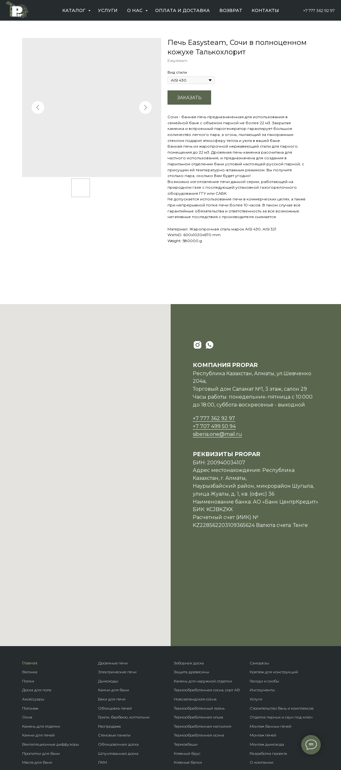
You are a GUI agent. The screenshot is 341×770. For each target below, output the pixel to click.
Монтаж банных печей (270, 637)
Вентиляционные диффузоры (50, 655)
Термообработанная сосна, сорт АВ (207, 601)
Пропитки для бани (41, 665)
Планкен (106, 701)
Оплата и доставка (182, 10)
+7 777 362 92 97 (319, 10)
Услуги (108, 10)
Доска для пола (36, 601)
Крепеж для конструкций (274, 583)
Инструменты (262, 601)
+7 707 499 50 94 (214, 426)
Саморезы (259, 574)
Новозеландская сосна (195, 610)
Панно (104, 683)
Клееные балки (188, 673)
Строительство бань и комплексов (282, 619)
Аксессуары (33, 610)
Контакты (265, 10)
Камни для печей (38, 646)
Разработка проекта (268, 665)
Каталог (74, 10)
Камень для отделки (41, 637)
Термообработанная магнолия (202, 637)
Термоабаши (186, 655)
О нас (135, 10)
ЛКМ (102, 673)
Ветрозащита (34, 719)
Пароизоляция (36, 691)
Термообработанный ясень (199, 619)
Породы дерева (188, 710)
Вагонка (29, 583)
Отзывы (257, 701)
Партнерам (260, 683)
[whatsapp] (209, 345)
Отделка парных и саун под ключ (281, 628)
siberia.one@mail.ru (217, 434)
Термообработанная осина (199, 646)
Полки (28, 592)
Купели (29, 728)
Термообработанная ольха (198, 628)
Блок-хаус (107, 691)
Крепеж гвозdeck (190, 719)
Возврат (230, 10)
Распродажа (109, 637)
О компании (261, 673)
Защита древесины (191, 583)
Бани (178, 683)
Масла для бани (37, 673)
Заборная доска (189, 574)
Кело (102, 710)
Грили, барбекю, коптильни (123, 628)
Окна (27, 628)
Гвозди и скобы (264, 592)
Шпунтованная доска (118, 665)
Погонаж (30, 619)
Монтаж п (259, 646)
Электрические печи (117, 583)
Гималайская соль (38, 683)
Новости (257, 691)
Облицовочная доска (118, 655)
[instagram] (197, 345)
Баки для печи (111, 610)
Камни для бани (113, 601)
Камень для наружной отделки (203, 592)
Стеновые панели (114, 646)
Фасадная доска (113, 719)
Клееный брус (187, 665)
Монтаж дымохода (267, 655)
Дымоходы (108, 592)
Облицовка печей (115, 619)
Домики (181, 691)
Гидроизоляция (37, 710)
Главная (29, 574)
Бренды (181, 701)
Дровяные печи (113, 574)
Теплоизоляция (37, 701)
